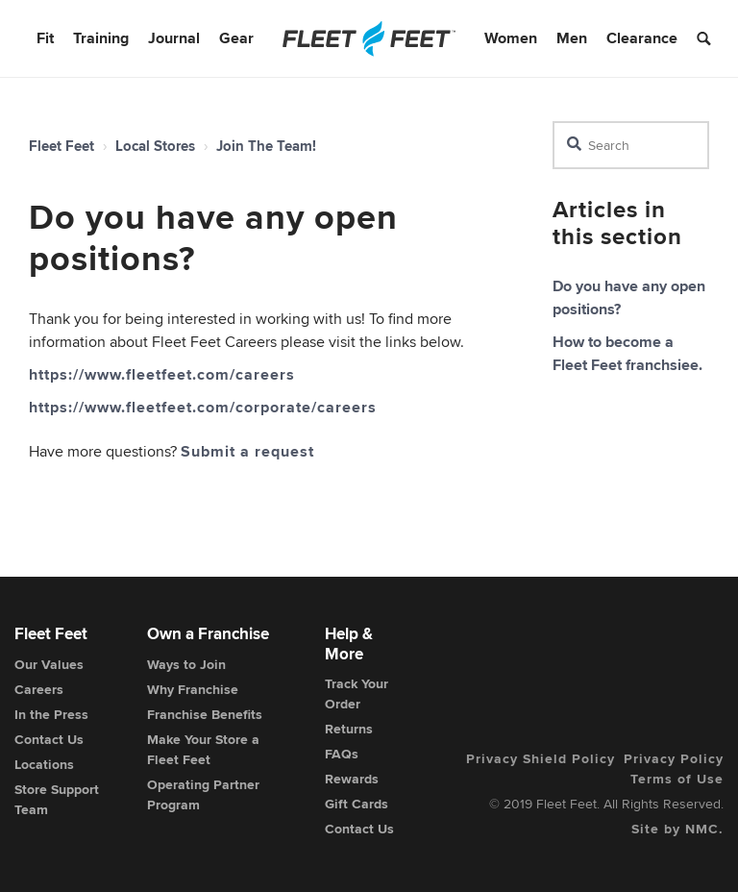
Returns (349, 728)
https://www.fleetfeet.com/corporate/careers (203, 407)
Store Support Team (56, 799)
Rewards (352, 778)
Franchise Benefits (204, 714)
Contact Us (49, 739)
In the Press (51, 714)
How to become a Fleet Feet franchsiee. (627, 353)
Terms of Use (677, 778)
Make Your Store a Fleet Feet (203, 749)
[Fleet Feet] (369, 38)
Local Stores (155, 146)
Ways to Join (186, 664)
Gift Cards (356, 803)
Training (101, 38)
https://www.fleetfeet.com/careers (162, 374)
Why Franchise (192, 689)
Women (510, 38)
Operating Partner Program (203, 794)
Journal (174, 38)
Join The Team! (266, 146)
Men (571, 38)
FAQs (341, 753)
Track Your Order (356, 693)
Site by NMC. (677, 828)
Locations (44, 764)
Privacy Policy (674, 758)
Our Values (49, 664)
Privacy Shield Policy (540, 758)
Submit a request (247, 451)
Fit (45, 38)
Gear (236, 38)
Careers (38, 689)
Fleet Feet (61, 146)
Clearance (641, 38)
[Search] (631, 145)
